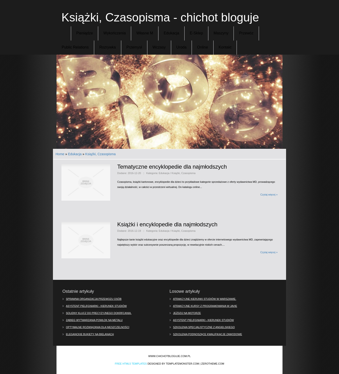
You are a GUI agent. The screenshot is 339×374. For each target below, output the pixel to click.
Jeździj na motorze (187, 313)
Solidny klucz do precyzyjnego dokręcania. (99, 313)
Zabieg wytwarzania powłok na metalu (94, 320)
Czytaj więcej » (269, 194)
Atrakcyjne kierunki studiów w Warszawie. (204, 298)
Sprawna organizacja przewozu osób (93, 298)
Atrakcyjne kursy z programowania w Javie (205, 306)
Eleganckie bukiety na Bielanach (90, 334)
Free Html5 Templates (131, 363)
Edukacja (75, 154)
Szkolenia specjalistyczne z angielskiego (204, 327)
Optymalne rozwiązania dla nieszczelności (97, 327)
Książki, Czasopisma (100, 154)
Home (60, 154)
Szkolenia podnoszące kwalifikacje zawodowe (207, 334)
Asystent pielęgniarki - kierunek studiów (96, 306)
